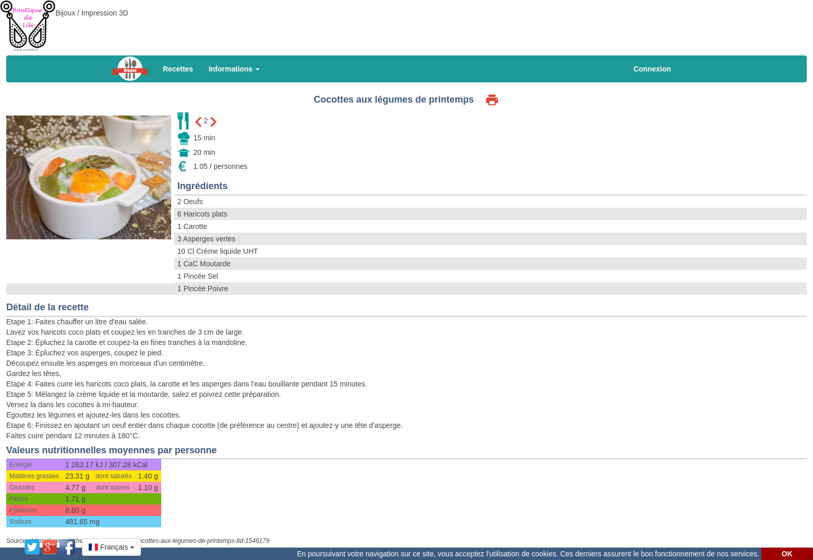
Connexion (652, 69)
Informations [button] (234, 69)
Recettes (178, 69)
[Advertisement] (406, 23)
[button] (111, 547)
